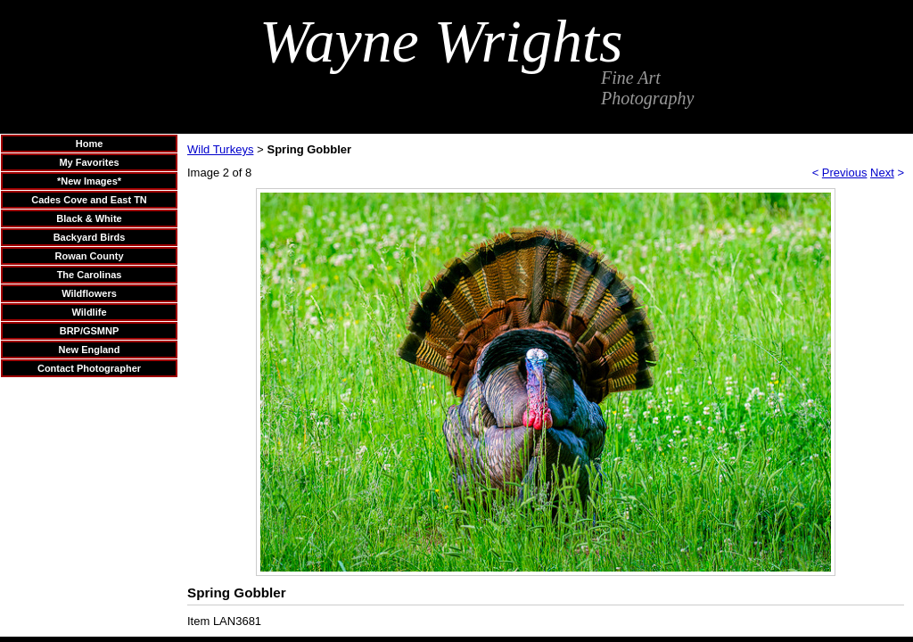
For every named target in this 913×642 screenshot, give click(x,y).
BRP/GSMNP (89, 330)
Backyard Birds (89, 237)
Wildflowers (89, 293)
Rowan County (89, 256)
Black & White (88, 218)
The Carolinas (89, 274)
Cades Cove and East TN (89, 199)
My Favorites (89, 162)
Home (89, 143)
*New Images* (89, 181)
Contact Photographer (89, 368)
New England (88, 349)
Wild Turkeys (220, 149)
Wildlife (88, 312)
